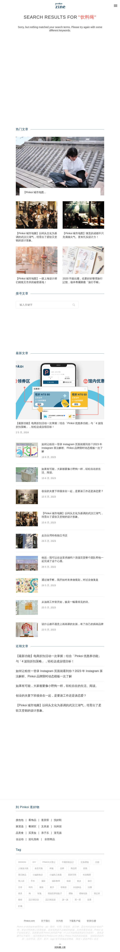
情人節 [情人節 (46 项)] (21, 881)
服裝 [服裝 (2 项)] (41, 887)
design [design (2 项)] (22, 862)
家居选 (20, 826)
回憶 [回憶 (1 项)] (85, 868)
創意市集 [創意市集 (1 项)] (39, 868)
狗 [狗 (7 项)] (30, 893)
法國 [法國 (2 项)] (90, 887)
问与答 (59, 921)
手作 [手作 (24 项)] (33, 881)
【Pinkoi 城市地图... (34, 192)
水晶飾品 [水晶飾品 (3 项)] (77, 887)
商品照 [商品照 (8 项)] (74, 868)
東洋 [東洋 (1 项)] (52, 887)
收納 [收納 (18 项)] (69, 881)
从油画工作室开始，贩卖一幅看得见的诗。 (66, 601)
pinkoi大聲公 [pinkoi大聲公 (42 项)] (48, 862)
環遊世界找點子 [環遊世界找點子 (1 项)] (55, 893)
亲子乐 (45, 832)
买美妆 (32, 832)
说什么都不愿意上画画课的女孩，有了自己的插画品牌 (72, 624)
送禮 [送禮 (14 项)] (89, 900)
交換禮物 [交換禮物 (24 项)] (85, 862)
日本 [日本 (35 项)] (20, 887)
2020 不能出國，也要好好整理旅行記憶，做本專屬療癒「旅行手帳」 (83, 280)
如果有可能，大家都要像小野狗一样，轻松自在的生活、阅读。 (71, 470)
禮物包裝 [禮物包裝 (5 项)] (83, 893)
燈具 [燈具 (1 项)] (20, 893)
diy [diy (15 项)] (34, 862)
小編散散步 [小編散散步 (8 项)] (38, 875)
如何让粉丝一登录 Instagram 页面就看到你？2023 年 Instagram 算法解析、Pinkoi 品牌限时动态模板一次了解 (72, 448)
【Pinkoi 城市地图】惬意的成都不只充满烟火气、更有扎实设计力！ (83, 235)
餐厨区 (32, 826)
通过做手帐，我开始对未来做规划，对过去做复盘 (70, 579)
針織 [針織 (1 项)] (20, 906)
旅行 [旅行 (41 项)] (90, 881)
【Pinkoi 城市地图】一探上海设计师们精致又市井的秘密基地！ (36, 280)
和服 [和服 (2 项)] (52, 868)
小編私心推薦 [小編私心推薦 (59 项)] (56, 875)
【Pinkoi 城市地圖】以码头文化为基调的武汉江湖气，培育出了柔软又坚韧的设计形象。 (36, 237)
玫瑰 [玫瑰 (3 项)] (39, 893)
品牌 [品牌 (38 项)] (62, 868)
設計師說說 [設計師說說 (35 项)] (50, 900)
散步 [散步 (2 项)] (79, 881)
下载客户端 (74, 921)
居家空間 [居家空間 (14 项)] (72, 875)
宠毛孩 (58, 832)
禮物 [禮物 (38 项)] (71, 893)
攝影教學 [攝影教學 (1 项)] (56, 881)
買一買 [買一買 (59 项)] (78, 900)
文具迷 (45, 826)
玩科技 (58, 826)
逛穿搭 (45, 820)
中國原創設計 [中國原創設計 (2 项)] (68, 862)
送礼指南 (34, 839)
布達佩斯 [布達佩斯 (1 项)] (87, 875)
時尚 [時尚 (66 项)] (31, 887)
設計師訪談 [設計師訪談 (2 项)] (34, 900)
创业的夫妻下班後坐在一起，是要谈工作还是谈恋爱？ (72, 491)
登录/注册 (91, 921)
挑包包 (20, 820)
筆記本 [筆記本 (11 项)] (97, 893)
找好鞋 (58, 820)
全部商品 (50, 839)
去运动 (20, 839)
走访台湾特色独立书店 (54, 535)
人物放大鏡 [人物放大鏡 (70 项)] (23, 868)
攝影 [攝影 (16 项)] (43, 881)
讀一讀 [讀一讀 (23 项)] (65, 900)
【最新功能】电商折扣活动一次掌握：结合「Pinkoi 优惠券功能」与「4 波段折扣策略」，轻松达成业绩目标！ (59, 425)
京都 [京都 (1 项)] (97, 862)
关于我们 (45, 921)
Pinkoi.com (29, 921)
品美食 (20, 832)
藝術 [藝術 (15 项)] (20, 900)
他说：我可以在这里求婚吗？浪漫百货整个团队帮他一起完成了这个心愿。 (72, 559)
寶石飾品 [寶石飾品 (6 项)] (22, 875)
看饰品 (32, 820)
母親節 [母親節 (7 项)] (64, 887)
